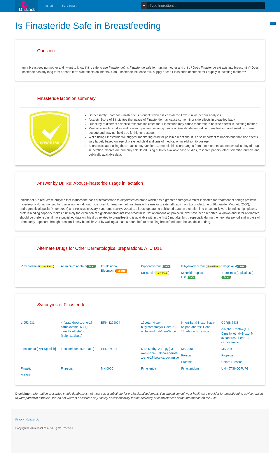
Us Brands (70, 6)
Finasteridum (190, 368)
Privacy (19, 419)
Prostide (186, 362)
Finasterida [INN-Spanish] (38, 349)
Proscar (186, 355)
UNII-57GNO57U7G (234, 368)
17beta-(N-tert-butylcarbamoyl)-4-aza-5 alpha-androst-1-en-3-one (158, 327)
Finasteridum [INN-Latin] (77, 349)
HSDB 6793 (109, 349)
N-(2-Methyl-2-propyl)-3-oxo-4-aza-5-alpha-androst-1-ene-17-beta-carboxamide (160, 353)
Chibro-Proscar (231, 362)
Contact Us (32, 419)
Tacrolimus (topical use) (237, 272)
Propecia (227, 355)
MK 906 (26, 375)
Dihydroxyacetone (193, 266)
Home (49, 6)
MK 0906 (107, 368)
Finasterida (148, 368)
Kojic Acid (147, 272)
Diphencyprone (151, 266)
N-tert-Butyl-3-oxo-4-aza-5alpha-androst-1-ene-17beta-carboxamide (198, 327)
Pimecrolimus (30, 266)
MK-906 (226, 349)
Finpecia (66, 368)
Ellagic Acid (229, 266)
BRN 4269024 (110, 322)
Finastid (26, 368)
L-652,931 (28, 322)
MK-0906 (187, 349)
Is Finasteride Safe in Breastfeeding (88, 26)
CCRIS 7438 (230, 322)
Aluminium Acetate (73, 266)
